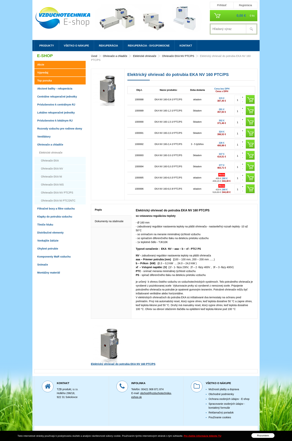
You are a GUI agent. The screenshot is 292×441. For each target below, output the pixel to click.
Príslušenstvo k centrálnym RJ (56, 104)
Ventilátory (44, 136)
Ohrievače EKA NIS (52, 184)
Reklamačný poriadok (221, 412)
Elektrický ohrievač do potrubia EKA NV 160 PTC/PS (123, 363)
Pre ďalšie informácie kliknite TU (202, 435)
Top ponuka (44, 80)
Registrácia (245, 5)
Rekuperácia (108, 45)
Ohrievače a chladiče (50, 144)
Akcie (40, 64)
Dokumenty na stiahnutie (109, 221)
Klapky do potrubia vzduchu (54, 216)
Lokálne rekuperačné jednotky (56, 112)
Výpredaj (42, 72)
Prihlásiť (221, 5)
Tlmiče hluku (45, 224)
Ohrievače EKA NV (52, 168)
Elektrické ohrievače (50, 152)
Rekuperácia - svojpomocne (149, 45)
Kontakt (186, 45)
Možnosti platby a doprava (224, 389)
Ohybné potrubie (47, 248)
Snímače (42, 264)
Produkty (46, 45)
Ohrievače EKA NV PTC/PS (57, 192)
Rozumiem (263, 435)
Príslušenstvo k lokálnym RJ (55, 120)
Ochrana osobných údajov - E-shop (229, 398)
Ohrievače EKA (50, 160)
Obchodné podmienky (221, 394)
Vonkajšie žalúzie (47, 240)
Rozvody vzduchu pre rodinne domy (59, 128)
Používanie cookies (220, 417)
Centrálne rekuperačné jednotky (57, 96)
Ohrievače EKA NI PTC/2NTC (58, 200)
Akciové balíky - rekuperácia (54, 88)
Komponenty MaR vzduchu (54, 256)
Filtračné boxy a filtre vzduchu (56, 208)
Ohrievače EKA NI (51, 176)
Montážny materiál (48, 272)
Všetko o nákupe (76, 45)
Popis (98, 209)
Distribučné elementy (50, 232)
